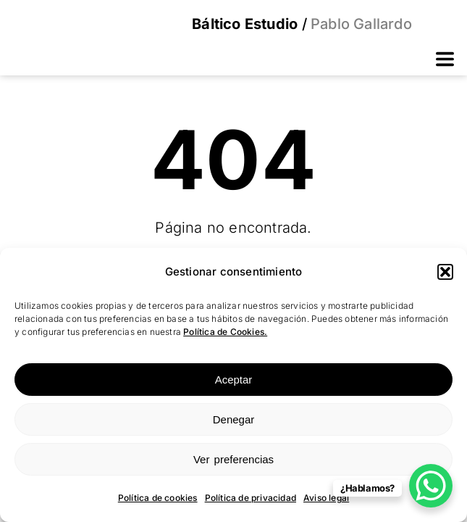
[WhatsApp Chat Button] (431, 486)
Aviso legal (326, 497)
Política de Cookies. (225, 331)
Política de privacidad (250, 497)
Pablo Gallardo (359, 24)
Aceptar (234, 379)
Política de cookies (158, 497)
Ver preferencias (233, 459)
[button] (445, 272)
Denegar (234, 419)
